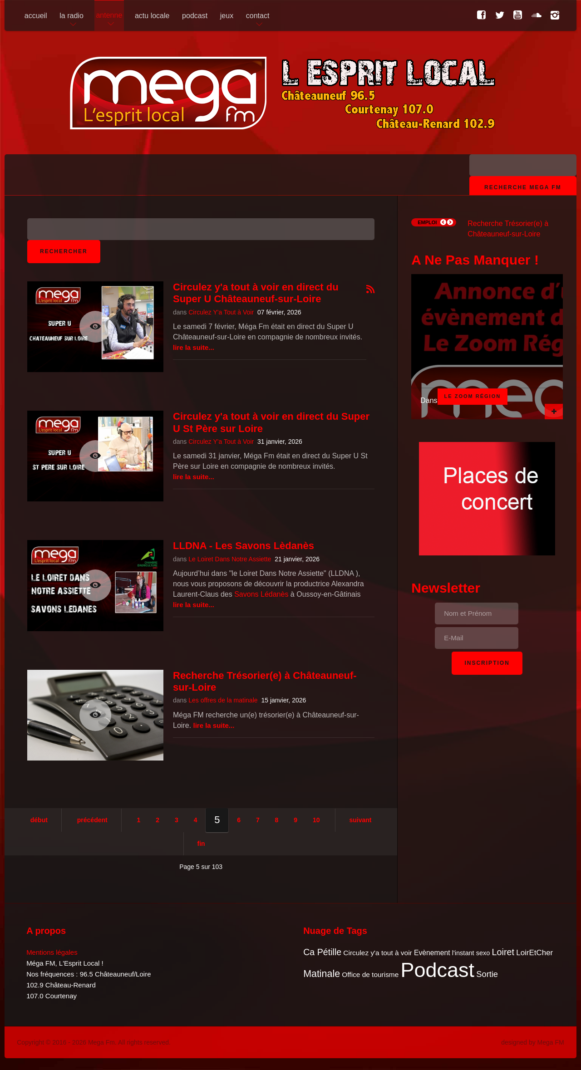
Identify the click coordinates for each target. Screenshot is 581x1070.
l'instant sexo (471, 953)
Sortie (487, 974)
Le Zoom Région (472, 396)
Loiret (503, 952)
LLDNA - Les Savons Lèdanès (243, 545)
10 (316, 820)
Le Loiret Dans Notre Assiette (229, 559)
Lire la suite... (193, 347)
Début (39, 820)
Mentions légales (52, 952)
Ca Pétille (322, 952)
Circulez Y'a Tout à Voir (221, 312)
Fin (201, 843)
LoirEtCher (534, 952)
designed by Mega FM (532, 1042)
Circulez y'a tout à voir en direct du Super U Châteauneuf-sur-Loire (256, 292)
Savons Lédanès (261, 594)
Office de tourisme (370, 974)
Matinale (321, 973)
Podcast (438, 970)
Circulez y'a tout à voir (377, 953)
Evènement (432, 953)
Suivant (360, 820)
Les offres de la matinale (222, 700)
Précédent (92, 820)
